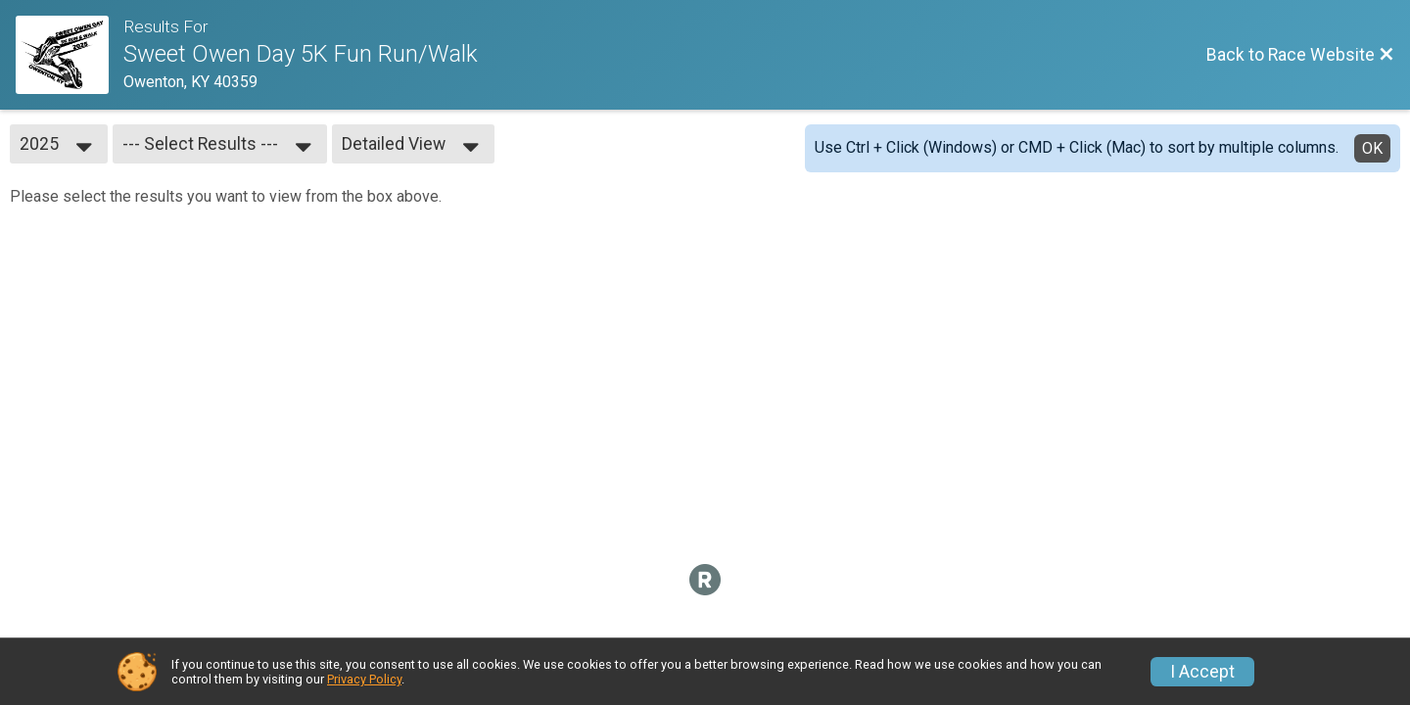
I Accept (1202, 672)
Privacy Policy (364, 679)
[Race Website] (69, 55)
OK (1372, 148)
